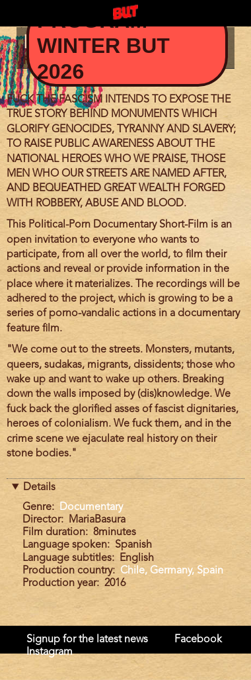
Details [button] (39, 487)
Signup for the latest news (87, 639)
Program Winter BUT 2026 (103, 46)
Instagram (49, 652)
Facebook (198, 639)
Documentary (91, 507)
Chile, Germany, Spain (171, 571)
